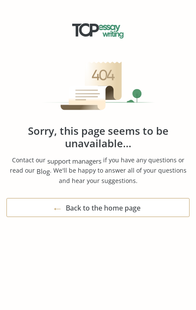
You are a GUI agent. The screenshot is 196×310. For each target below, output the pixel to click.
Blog (43, 171)
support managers (74, 161)
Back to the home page (103, 208)
